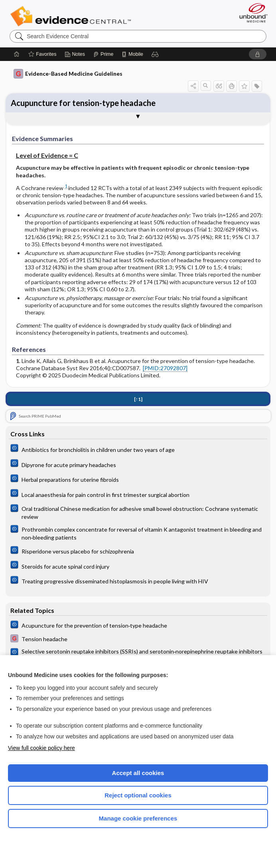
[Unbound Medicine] (250, 13)
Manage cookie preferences (138, 818)
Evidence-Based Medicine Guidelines (68, 74)
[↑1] (138, 399)
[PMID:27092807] (165, 368)
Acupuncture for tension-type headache (83, 103)
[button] (155, 54)
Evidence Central (72, 16)
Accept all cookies (138, 772)
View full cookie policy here (41, 748)
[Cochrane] (138, 449)
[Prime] (103, 54)
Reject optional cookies (138, 795)
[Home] (17, 54)
